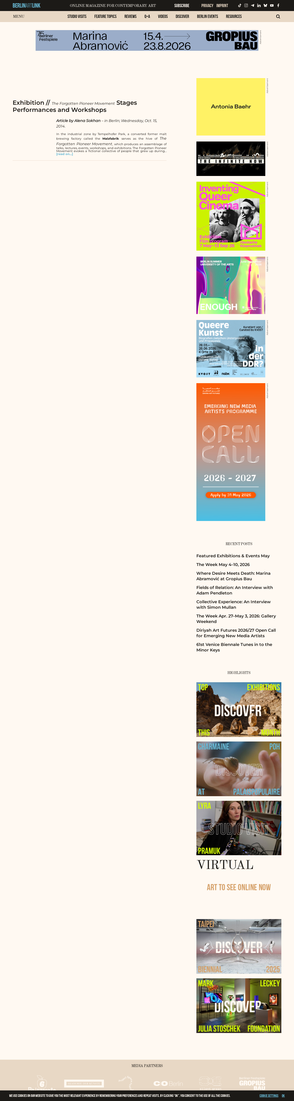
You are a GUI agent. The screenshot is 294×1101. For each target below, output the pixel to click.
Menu (18, 17)
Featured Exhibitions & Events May (233, 555)
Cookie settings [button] (269, 1096)
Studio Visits (77, 16)
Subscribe (181, 5)
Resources (234, 16)
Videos (163, 16)
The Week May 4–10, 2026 (223, 564)
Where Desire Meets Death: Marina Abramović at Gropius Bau (233, 576)
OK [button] (283, 1096)
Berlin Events (207, 16)
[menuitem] (77, 18)
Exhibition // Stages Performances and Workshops (75, 106)
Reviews (130, 16)
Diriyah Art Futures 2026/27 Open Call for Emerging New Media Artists (236, 633)
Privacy (207, 5)
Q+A (147, 16)
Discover (182, 16)
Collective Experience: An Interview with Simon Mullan (233, 604)
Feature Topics (105, 16)
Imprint (222, 5)
